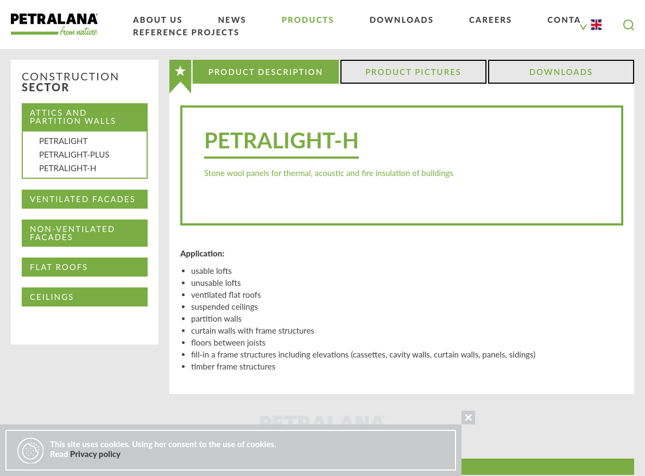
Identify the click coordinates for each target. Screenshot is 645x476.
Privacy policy (95, 454)
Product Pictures (413, 72)
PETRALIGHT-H (67, 168)
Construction (70, 82)
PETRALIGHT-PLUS (74, 154)
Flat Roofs (59, 267)
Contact (570, 19)
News (232, 19)
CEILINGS (52, 297)
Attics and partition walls (73, 117)
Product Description (265, 72)
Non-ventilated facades (72, 233)
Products (308, 19)
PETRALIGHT (63, 141)
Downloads (402, 19)
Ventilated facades (83, 199)
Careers (490, 19)
